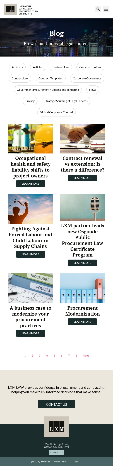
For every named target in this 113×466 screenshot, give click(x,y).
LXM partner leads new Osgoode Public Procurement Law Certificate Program (82, 240)
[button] (98, 9)
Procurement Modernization (82, 311)
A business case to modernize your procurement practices (30, 317)
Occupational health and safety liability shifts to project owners (31, 167)
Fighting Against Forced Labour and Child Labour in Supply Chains (30, 237)
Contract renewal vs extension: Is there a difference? (82, 164)
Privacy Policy (60, 461)
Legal (76, 461)
